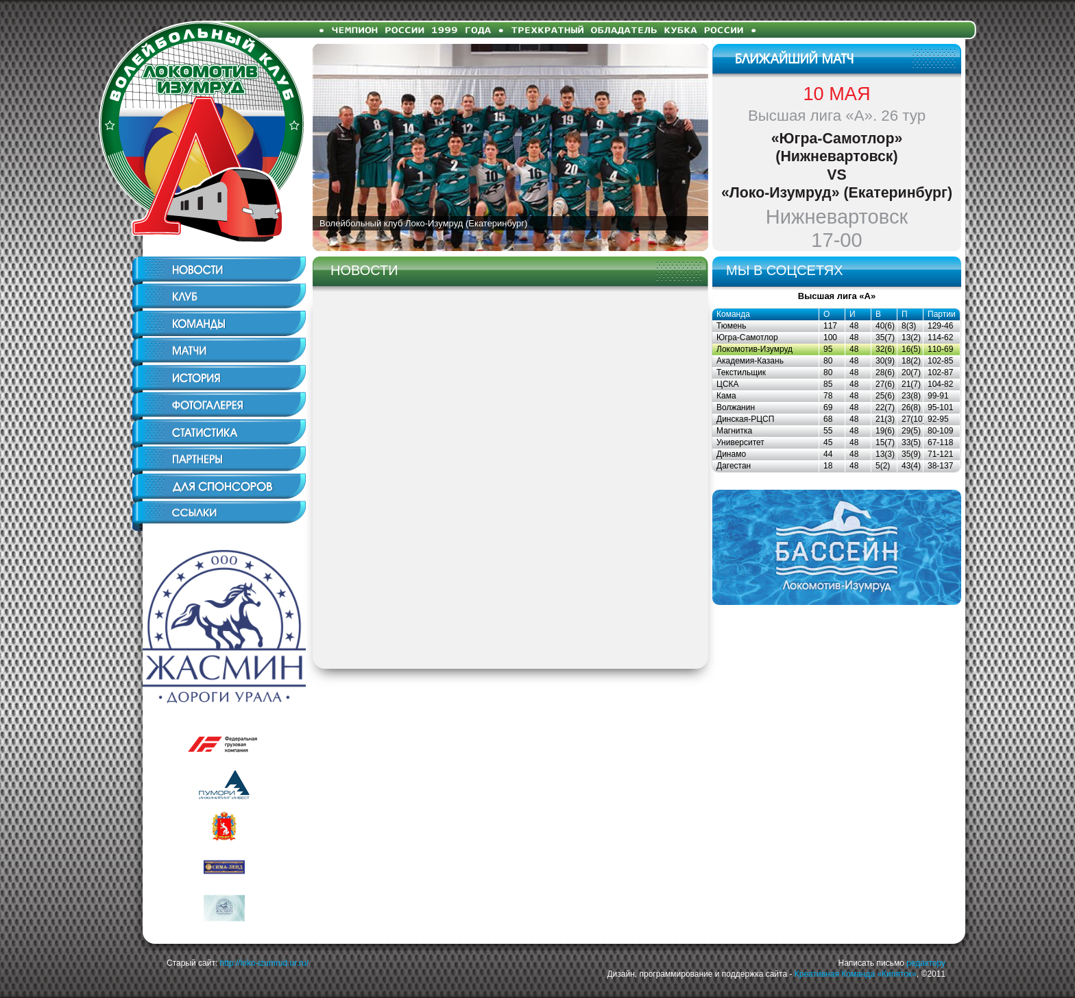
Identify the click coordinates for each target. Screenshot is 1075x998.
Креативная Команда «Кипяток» (856, 974)
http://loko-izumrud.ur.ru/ (264, 963)
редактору (925, 963)
